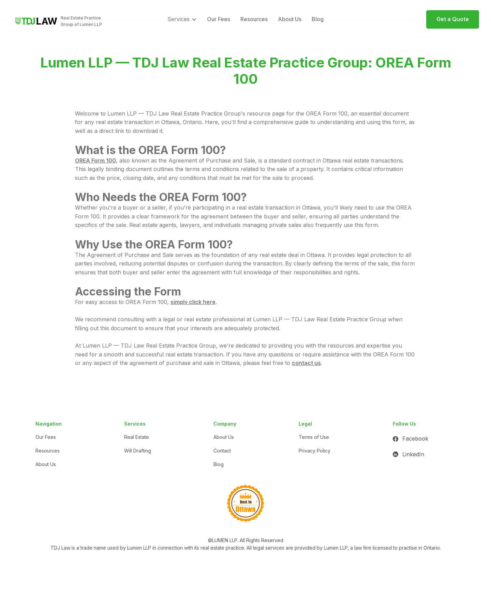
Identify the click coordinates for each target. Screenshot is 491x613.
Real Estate (136, 437)
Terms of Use (314, 437)
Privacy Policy (314, 451)
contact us (306, 362)
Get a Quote (452, 19)
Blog (318, 19)
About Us (289, 19)
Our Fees (218, 19)
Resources (254, 19)
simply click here (192, 301)
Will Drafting (137, 451)
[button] (182, 19)
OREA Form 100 (95, 160)
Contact (222, 451)
